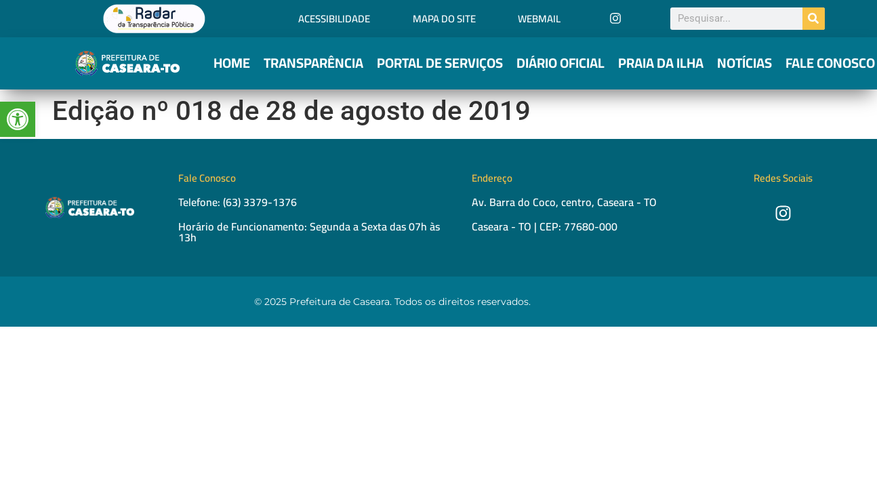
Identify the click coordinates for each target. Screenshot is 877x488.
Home (231, 62)
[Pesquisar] (813, 18)
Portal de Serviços (440, 62)
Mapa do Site (444, 18)
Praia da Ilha (660, 62)
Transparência (313, 62)
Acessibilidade (334, 18)
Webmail (539, 18)
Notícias (744, 62)
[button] (17, 119)
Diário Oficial (560, 62)
